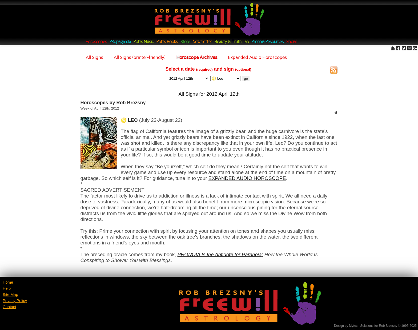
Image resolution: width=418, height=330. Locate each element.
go (246, 79)
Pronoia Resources (268, 42)
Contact (9, 307)
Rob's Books (167, 42)
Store (185, 42)
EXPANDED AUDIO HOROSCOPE (247, 178)
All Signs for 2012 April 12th (208, 94)
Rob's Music (144, 42)
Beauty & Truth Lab (232, 42)
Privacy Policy (15, 301)
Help (7, 288)
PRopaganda (120, 42)
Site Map (10, 294)
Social (291, 42)
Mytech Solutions (361, 326)
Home (8, 282)
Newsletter (202, 42)
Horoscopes (96, 42)
